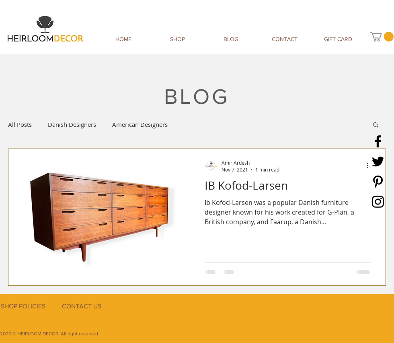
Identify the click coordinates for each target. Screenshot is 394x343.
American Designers (140, 124)
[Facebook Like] (343, 316)
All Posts (20, 124)
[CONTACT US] (81, 307)
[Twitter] (378, 161)
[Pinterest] (378, 182)
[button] (382, 36)
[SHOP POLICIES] (23, 307)
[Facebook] (378, 141)
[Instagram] (378, 202)
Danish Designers (72, 124)
